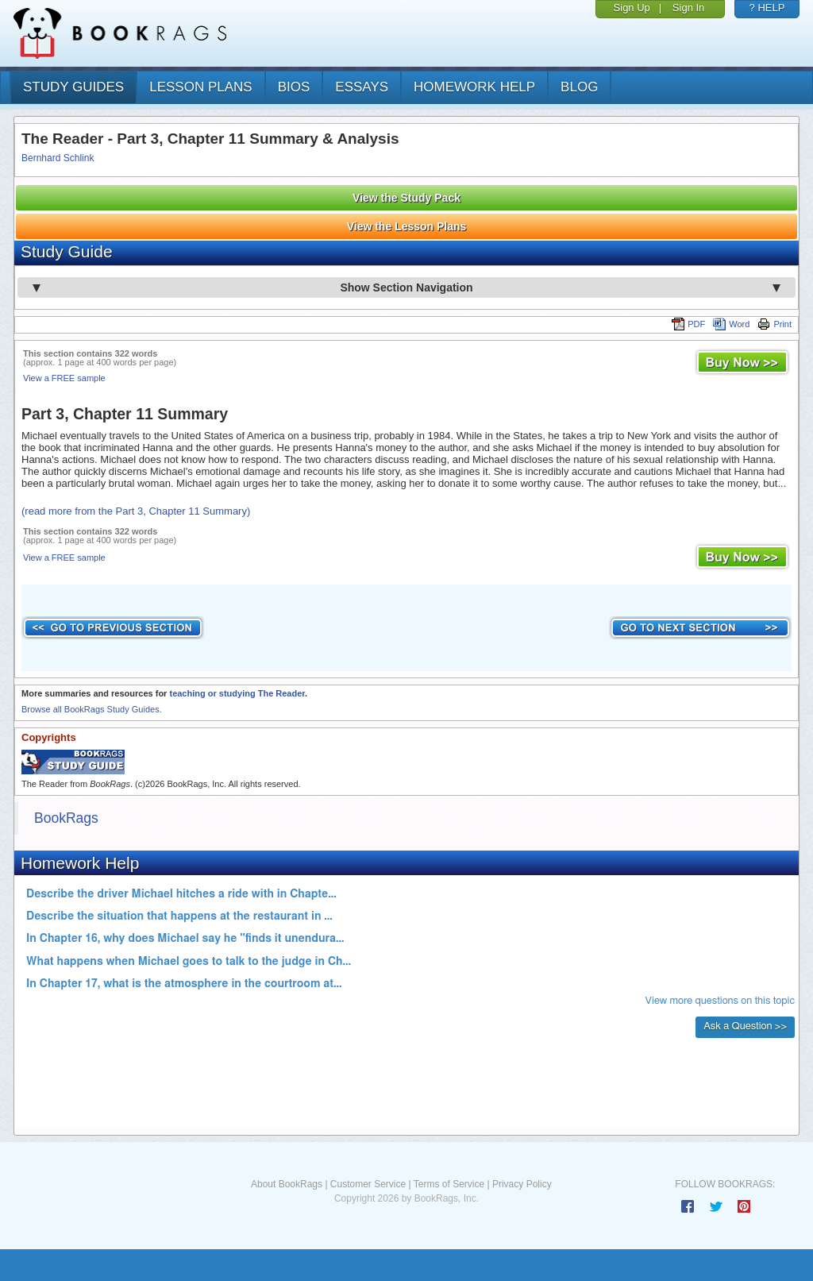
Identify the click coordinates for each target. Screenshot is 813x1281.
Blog (579, 87)
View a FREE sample (64, 378)
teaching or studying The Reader (237, 693)
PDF (688, 324)
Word (731, 324)
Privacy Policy (522, 1184)
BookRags (66, 818)
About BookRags (286, 1184)
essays (361, 87)
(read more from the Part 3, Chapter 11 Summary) (135, 511)
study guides (73, 87)
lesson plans (200, 87)
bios (294, 87)
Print (774, 324)
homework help (474, 87)
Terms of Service (449, 1184)
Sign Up (632, 8)
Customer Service (368, 1184)
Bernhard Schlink (57, 158)
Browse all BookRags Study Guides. (91, 709)
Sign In (688, 8)
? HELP (767, 8)
